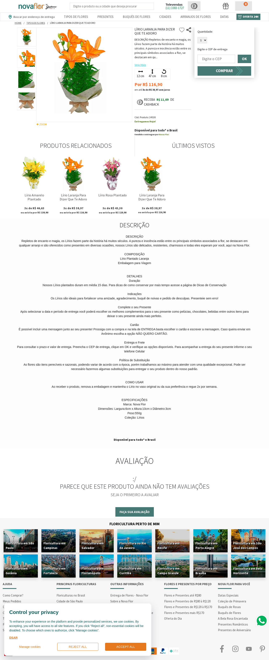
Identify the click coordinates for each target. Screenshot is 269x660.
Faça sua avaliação (135, 512)
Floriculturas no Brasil (71, 595)
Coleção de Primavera (232, 601)
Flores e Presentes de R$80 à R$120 (187, 601)
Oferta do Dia (173, 618)
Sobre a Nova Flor (121, 601)
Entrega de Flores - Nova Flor (129, 595)
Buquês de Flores (229, 613)
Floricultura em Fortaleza (55, 570)
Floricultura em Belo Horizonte (247, 570)
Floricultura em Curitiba (130, 570)
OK (245, 59)
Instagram (235, 649)
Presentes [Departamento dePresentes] (105, 17)
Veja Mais (140, 65)
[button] (194, 6)
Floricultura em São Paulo (20, 545)
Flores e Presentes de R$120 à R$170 (188, 607)
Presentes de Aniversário (234, 630)
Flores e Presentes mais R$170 (184, 613)
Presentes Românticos (233, 624)
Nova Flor (164, 134)
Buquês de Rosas (229, 607)
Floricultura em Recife (168, 545)
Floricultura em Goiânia (17, 570)
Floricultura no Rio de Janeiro (132, 545)
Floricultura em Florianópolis (93, 570)
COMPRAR (224, 70)
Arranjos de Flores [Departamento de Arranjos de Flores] (196, 17)
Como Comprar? (13, 595)
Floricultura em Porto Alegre (206, 545)
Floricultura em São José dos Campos (247, 545)
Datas (224, 17)
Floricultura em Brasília (206, 570)
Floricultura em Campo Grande (168, 570)
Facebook (222, 649)
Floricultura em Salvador (93, 545)
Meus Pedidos (12, 601)
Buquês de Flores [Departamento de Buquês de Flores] (136, 17)
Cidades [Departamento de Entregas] (165, 17)
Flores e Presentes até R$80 (182, 595)
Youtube (249, 649)
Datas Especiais (228, 595)
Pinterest (262, 649)
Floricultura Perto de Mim (134, 523)
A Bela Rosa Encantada (233, 618)
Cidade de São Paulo (70, 601)
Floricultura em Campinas (55, 545)
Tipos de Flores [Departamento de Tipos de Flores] (76, 17)
